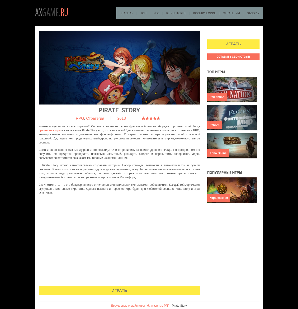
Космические (204, 13)
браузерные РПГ (158, 305)
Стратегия (95, 118)
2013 (121, 118)
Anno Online (218, 153)
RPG (156, 13)
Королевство (219, 198)
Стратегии (231, 13)
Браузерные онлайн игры (128, 305)
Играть (119, 290)
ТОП (143, 13)
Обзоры (253, 13)
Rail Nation (217, 97)
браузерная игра (50, 130)
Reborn (215, 125)
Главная (127, 13)
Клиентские (176, 13)
